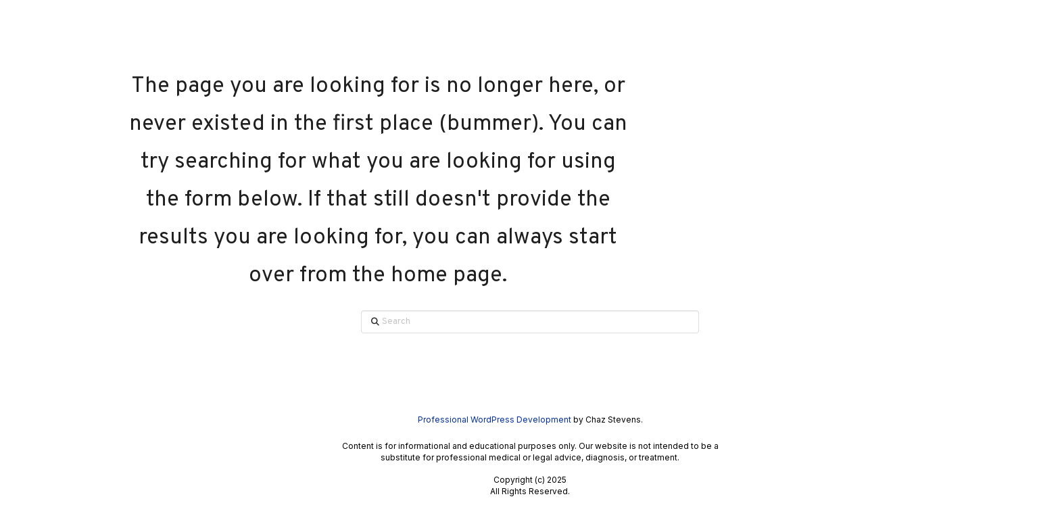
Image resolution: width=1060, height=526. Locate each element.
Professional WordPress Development (494, 419)
